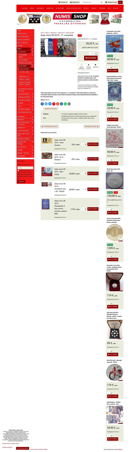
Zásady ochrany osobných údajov (38, 449)
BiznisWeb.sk (119, 449)
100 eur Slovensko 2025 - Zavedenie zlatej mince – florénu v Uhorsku (114, 220)
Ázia (26, 106)
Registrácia (74, 2)
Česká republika (26, 94)
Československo (26, 97)
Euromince (40, 8)
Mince (32, 8)
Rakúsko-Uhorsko (26, 100)
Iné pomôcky (25, 147)
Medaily (86, 8)
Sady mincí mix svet (25, 112)
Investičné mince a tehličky (25, 123)
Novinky (25, 8)
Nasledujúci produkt (91, 126)
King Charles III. (22, 43)
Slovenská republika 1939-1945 (25, 90)
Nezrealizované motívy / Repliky (24, 83)
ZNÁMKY (25, 150)
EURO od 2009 (24, 69)
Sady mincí (26, 66)
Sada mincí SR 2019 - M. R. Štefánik (59, 157)
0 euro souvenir (25, 130)
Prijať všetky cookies (22, 448)
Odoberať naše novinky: (23, 164)
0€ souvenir (60, 8)
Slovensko (26, 51)
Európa (26, 103)
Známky (94, 8)
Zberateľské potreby (73, 8)
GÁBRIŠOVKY (25, 127)
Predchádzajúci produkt (49, 126)
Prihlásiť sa (63, 2)
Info (109, 8)
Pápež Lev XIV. (22, 33)
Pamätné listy (24, 76)
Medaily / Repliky (25, 153)
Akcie (19, 30)
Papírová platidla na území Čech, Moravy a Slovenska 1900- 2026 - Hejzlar (114, 78)
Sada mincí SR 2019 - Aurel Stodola (59, 142)
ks (83, 144)
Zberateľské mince (25, 63)
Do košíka (90, 58)
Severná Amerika (26, 109)
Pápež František (23, 37)
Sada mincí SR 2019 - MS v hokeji (59, 171)
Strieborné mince (26, 55)
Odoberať (21, 181)
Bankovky (50, 8)
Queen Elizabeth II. (23, 40)
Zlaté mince (23, 60)
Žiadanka (102, 8)
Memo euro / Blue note (25, 134)
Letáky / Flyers (24, 79)
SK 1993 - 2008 (24, 72)
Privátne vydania (23, 139)
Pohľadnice (25, 156)
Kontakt (116, 8)
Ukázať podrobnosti (7, 447)
